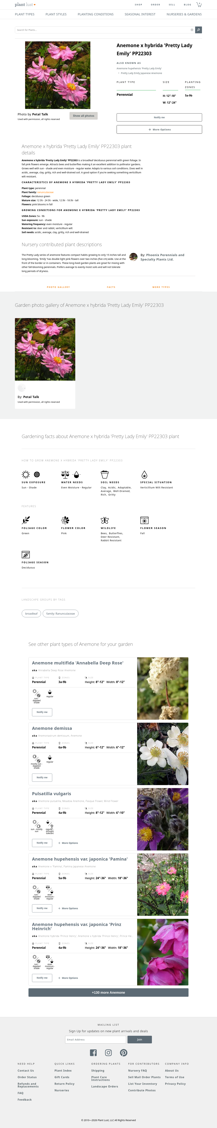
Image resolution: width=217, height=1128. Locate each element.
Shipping (97, 1070)
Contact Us (26, 1070)
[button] (192, 30)
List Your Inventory (142, 1084)
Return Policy (64, 1084)
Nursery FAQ (137, 1070)
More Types (161, 287)
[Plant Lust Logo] (25, 4)
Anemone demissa (52, 728)
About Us (172, 1070)
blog (188, 5)
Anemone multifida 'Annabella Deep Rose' (78, 663)
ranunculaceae (45, 192)
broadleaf (31, 613)
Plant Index (63, 1070)
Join (139, 1039)
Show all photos (83, 116)
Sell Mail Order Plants (144, 1077)
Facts (111, 287)
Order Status (27, 1077)
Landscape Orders (104, 1086)
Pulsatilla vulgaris (51, 793)
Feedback (25, 1099)
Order (155, 5)
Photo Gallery (58, 287)
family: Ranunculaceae (60, 613)
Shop (138, 5)
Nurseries (61, 1090)
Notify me (159, 117)
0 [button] (199, 3)
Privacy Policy (175, 1084)
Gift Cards (61, 1077)
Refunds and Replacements (28, 1085)
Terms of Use (174, 1077)
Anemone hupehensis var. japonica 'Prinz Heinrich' (76, 926)
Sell (172, 5)
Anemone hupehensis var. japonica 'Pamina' (80, 859)
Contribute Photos (142, 1090)
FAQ (21, 1093)
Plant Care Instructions (100, 1078)
